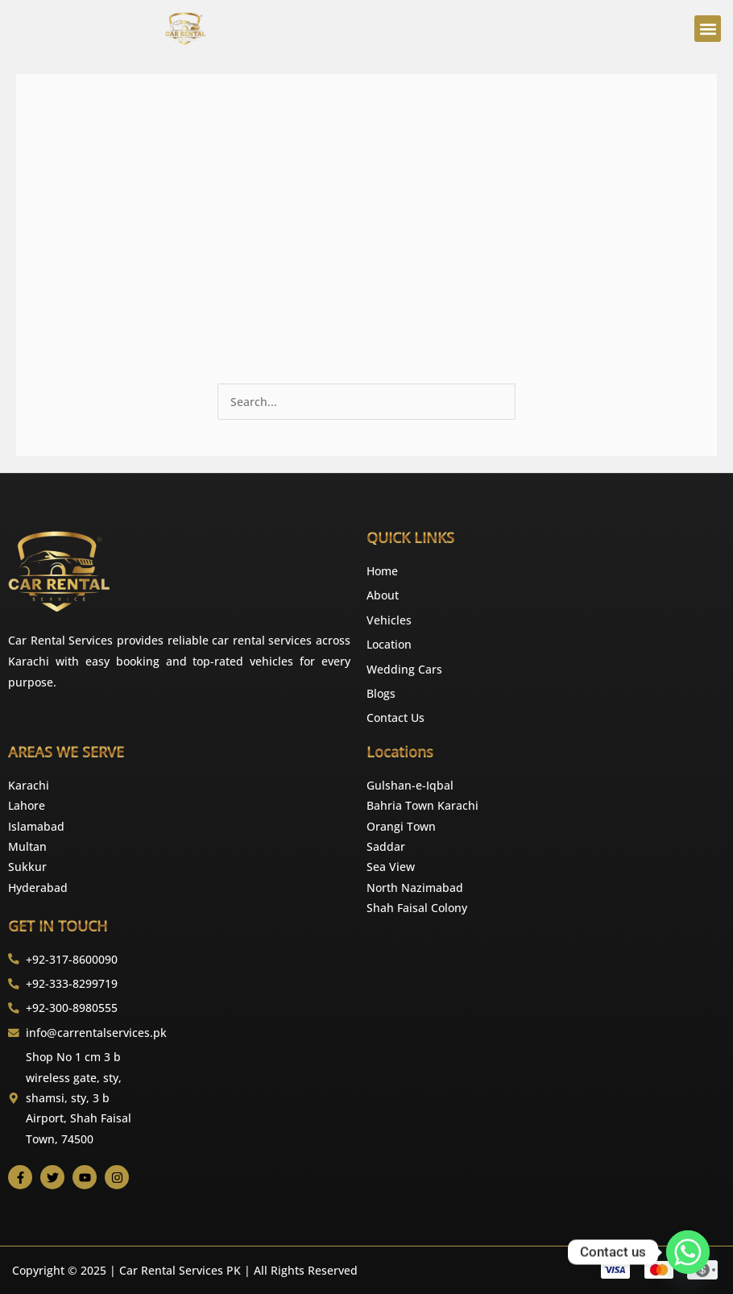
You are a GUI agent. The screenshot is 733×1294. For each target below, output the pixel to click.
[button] (707, 28)
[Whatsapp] (688, 1252)
